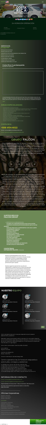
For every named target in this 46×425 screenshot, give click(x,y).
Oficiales (7, 28)
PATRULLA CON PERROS (13, 230)
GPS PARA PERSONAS (12, 237)
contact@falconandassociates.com (7, 33)
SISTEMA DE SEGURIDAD (13, 233)
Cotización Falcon (21, 28)
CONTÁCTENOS (9, 248)
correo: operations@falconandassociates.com (12, 132)
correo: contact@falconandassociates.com (11, 130)
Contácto (24, 17)
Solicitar (35, 28)
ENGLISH (5, 2)
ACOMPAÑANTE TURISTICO (13, 229)
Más (43, 327)
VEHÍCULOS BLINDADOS (13, 241)
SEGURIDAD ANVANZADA (13, 240)
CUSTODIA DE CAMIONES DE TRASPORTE (17, 243)
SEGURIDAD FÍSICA (11, 232)
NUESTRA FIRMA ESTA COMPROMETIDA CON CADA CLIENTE (22, 227)
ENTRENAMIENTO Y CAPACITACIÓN (15, 234)
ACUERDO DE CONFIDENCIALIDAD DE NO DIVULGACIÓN (21, 223)
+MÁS (3, 101)
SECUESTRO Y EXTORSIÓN (13, 236)
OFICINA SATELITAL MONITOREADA (15, 244)
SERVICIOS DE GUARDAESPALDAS (15, 222)
